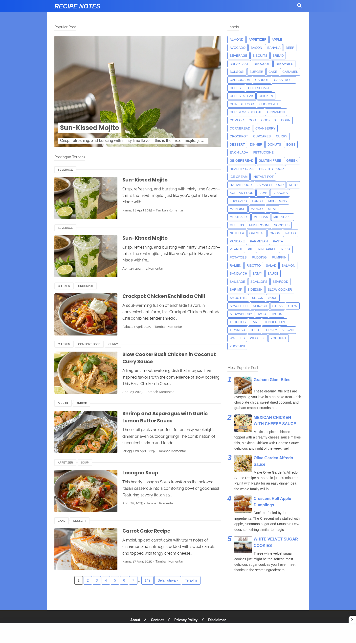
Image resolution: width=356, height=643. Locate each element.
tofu (254, 330)
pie (250, 249)
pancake (237, 241)
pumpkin (279, 257)
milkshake (282, 217)
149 (147, 580)
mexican (261, 217)
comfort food (89, 344)
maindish (237, 209)
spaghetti (239, 306)
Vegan (288, 330)
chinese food (242, 104)
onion (275, 233)
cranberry (265, 128)
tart (255, 322)
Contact (157, 620)
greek (292, 160)
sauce (273, 273)
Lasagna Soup (140, 472)
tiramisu (237, 330)
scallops (258, 281)
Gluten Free (270, 160)
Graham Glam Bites (272, 380)
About (135, 620)
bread (278, 55)
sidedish (255, 289)
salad (271, 265)
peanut (236, 249)
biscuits (260, 55)
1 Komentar (154, 268)
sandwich (238, 273)
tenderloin (274, 322)
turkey (270, 330)
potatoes (238, 257)
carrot (262, 80)
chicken (64, 285)
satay (257, 273)
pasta (278, 241)
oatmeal (257, 233)
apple (277, 39)
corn (285, 120)
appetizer (65, 462)
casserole (283, 80)
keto (293, 185)
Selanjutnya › (167, 580)
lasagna (280, 193)
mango (257, 209)
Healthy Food (271, 169)
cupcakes (262, 136)
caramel (290, 72)
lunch (257, 201)
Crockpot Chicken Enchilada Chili (165, 296)
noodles (282, 225)
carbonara (240, 80)
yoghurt (278, 338)
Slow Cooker (280, 289)
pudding (259, 257)
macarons (277, 201)
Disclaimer (217, 620)
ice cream (238, 177)
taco (261, 314)
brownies (284, 64)
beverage (65, 169)
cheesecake (259, 88)
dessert (79, 520)
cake (61, 520)
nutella (237, 233)
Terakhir (191, 580)
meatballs (239, 217)
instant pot (263, 177)
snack (257, 298)
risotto (253, 265)
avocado (237, 48)
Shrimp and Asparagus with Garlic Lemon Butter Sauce (166, 417)
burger (256, 72)
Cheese (236, 88)
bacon (256, 48)
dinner (63, 403)
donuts (274, 144)
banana (273, 48)
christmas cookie (246, 112)
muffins (237, 225)
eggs (291, 144)
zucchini (237, 346)
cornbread (240, 128)
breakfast (239, 64)
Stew (292, 306)
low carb (238, 201)
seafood (281, 281)
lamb (263, 193)
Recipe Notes (77, 6)
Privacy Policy (186, 620)
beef (290, 48)
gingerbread (241, 160)
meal (272, 209)
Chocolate (269, 104)
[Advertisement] (178, 633)
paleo (290, 233)
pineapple (267, 249)
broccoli (262, 64)
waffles (237, 338)
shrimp (81, 403)
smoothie (238, 298)
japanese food (270, 185)
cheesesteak (241, 96)
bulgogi (237, 72)
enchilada (239, 152)
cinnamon (276, 112)
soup (85, 462)
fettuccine (263, 152)
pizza (285, 249)
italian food (241, 185)
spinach (260, 306)
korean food (241, 193)
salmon (288, 265)
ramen (235, 265)
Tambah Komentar (169, 210)
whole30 (257, 338)
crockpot (85, 285)
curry (113, 344)
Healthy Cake (242, 169)
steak (277, 306)
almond (237, 39)
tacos (276, 314)
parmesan (259, 241)
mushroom (259, 225)
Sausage (237, 281)
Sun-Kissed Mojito (92, 127)
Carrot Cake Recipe (147, 530)
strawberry (241, 314)
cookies (268, 120)
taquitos (238, 322)
